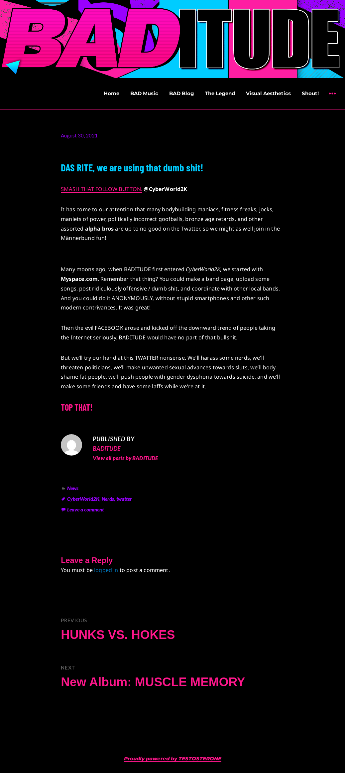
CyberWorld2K (83, 499)
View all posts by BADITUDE (125, 458)
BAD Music (144, 93)
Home (111, 93)
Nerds (108, 499)
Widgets (332, 98)
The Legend (220, 93)
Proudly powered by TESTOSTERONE (172, 758)
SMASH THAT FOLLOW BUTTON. (101, 189)
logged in (106, 570)
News (72, 488)
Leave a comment (85, 509)
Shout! (310, 93)
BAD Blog (181, 93)
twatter (124, 499)
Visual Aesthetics (268, 93)
